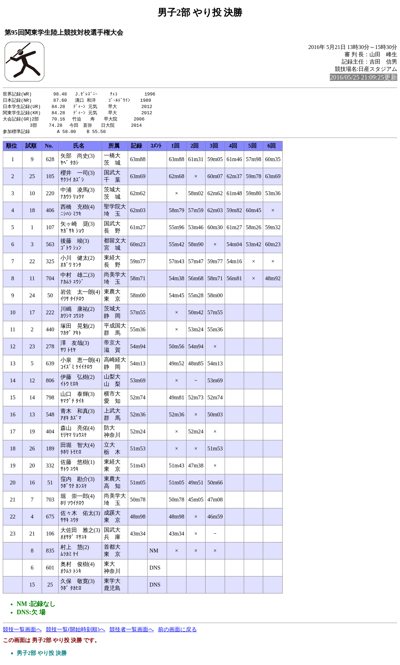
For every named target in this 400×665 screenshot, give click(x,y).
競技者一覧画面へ (131, 632)
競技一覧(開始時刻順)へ (75, 632)
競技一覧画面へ (22, 632)
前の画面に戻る (177, 632)
